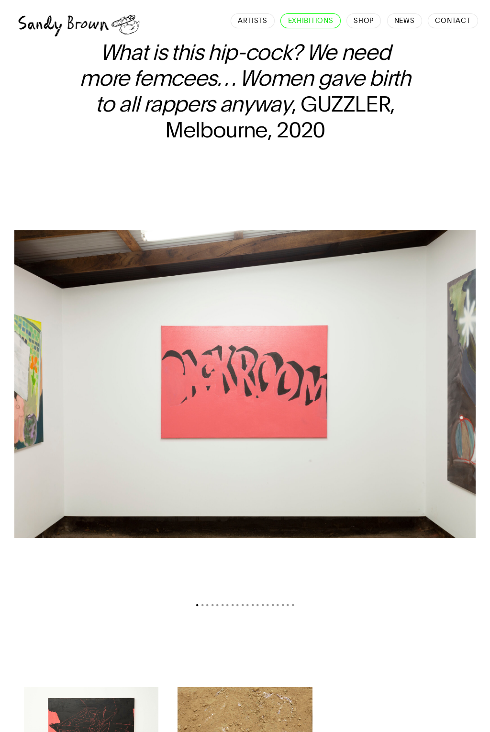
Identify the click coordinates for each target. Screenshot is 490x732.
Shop (364, 21)
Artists (252, 21)
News (404, 21)
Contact (452, 21)
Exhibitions (311, 21)
